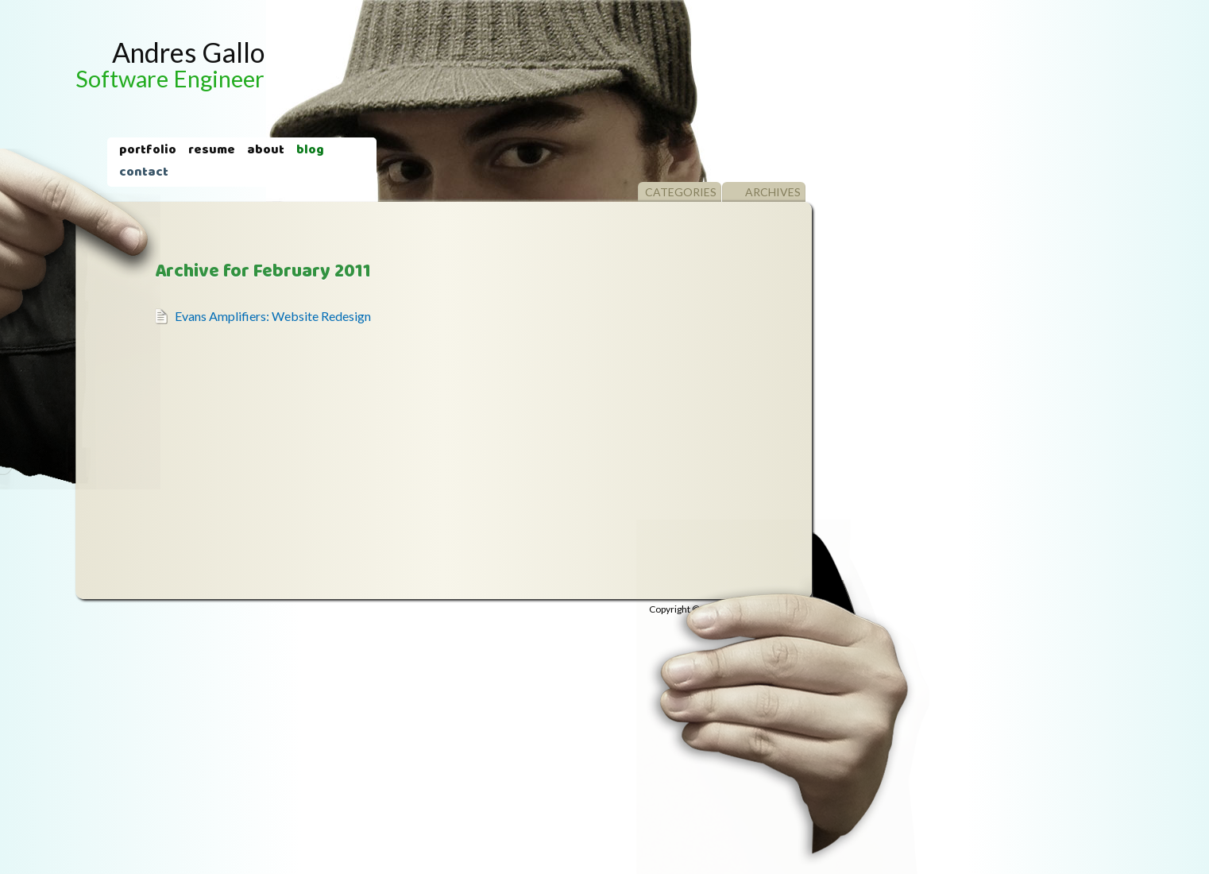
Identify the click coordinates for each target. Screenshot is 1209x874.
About (265, 151)
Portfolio (147, 151)
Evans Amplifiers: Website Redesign (273, 315)
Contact (143, 173)
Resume (211, 151)
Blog (310, 151)
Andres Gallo (170, 64)
